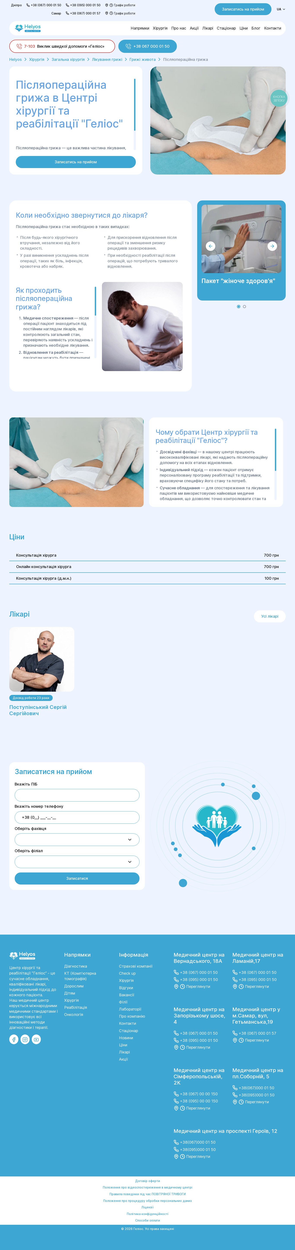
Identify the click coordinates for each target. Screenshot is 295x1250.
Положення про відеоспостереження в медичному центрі (147, 1187)
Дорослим (74, 986)
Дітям (69, 993)
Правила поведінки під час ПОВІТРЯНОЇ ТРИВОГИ (147, 1194)
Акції (194, 28)
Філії (123, 1002)
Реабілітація (75, 1007)
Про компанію (132, 1016)
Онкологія (73, 1014)
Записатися (77, 878)
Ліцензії (147, 1207)
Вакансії (126, 995)
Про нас (178, 28)
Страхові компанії (135, 966)
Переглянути (198, 986)
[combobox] (77, 839)
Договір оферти (147, 1181)
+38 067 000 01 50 (148, 46)
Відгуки (126, 988)
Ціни (243, 28)
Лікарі (207, 28)
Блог (255, 28)
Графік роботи (124, 5)
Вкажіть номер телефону (39, 806)
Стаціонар (226, 28)
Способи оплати (147, 1220)
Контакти (272, 28)
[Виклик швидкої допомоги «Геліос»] (62, 46)
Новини (126, 1038)
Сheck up (127, 973)
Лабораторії (130, 1009)
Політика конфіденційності (147, 1214)
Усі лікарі (269, 616)
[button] (238, 306)
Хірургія (160, 28)
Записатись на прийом (243, 9)
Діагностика (75, 966)
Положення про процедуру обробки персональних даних (147, 1201)
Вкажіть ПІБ (26, 784)
